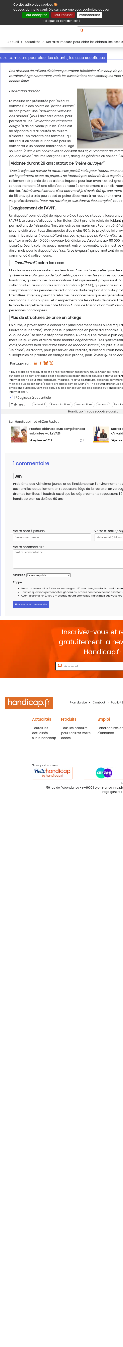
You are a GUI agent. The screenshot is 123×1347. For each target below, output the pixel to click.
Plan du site (78, 702)
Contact (99, 702)
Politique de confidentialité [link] (61, 21)
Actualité (39, 404)
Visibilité (19, 575)
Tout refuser (63, 15)
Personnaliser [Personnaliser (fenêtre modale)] (89, 15)
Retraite (118, 404)
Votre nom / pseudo (29, 531)
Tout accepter (35, 15)
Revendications (60, 404)
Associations (84, 404)
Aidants (103, 404)
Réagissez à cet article (33, 397)
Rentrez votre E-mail (38, 666)
